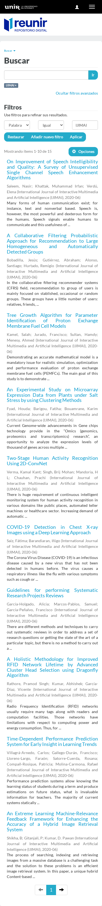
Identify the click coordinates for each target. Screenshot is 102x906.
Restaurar (16, 137)
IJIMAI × (11, 85)
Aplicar (76, 137)
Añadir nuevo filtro (47, 137)
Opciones (83, 151)
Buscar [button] (10, 50)
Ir (93, 75)
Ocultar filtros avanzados (77, 93)
